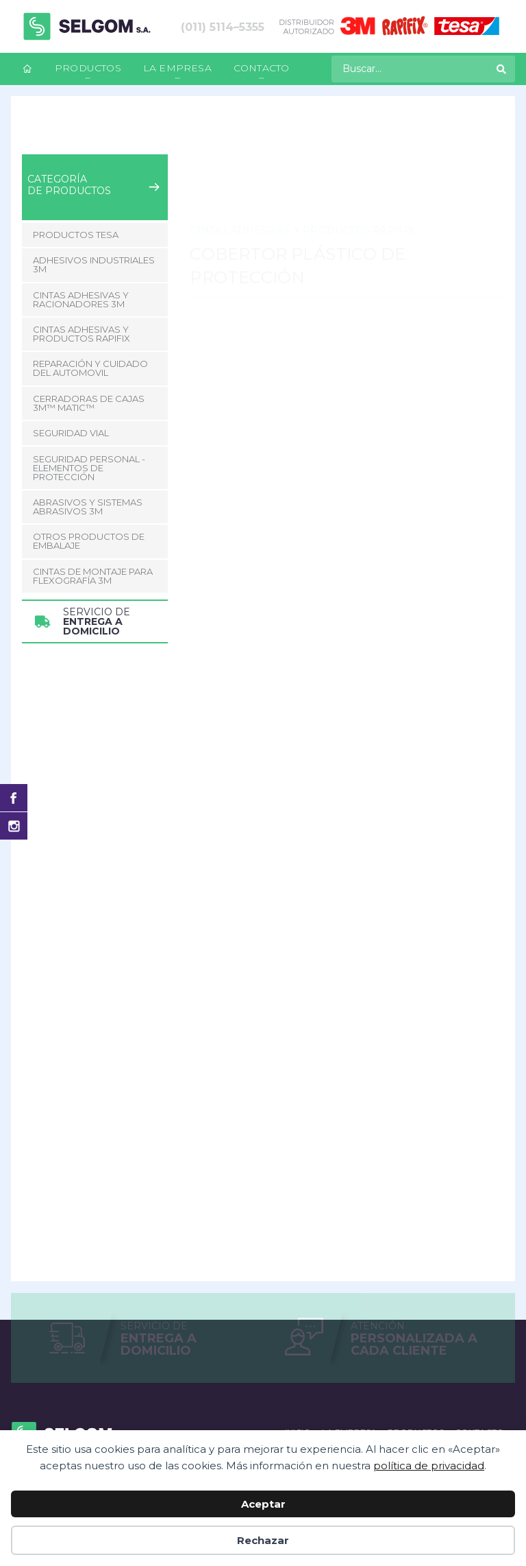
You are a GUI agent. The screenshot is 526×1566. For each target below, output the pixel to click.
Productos (88, 68)
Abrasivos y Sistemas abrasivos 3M (87, 507)
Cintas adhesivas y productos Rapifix (213, 132)
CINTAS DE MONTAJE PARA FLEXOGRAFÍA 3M (93, 576)
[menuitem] (27, 69)
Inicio (33, 132)
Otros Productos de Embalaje (89, 541)
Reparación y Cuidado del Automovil (90, 368)
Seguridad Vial (71, 432)
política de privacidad (428, 1465)
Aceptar (263, 1503)
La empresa (177, 68)
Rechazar (263, 1540)
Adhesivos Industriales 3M (94, 264)
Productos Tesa (75, 234)
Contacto (262, 68)
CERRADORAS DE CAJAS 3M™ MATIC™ (89, 403)
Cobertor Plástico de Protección (386, 132)
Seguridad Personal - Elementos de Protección (89, 467)
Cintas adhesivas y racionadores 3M (81, 299)
